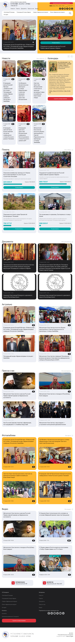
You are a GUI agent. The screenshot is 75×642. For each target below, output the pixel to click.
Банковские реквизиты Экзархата (61, 3)
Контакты (4, 613)
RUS (51, 6)
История (6, 14)
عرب (66, 6)
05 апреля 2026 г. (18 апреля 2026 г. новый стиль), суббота (64, 64)
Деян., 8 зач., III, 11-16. (55, 91)
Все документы (66, 241)
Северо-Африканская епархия (40, 12)
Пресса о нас (31, 8)
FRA (57, 6)
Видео (36, 8)
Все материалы (66, 371)
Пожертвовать (56, 42)
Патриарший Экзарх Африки (24, 12)
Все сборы (68, 150)
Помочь (18, 8)
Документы (24, 8)
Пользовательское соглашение (65, 634)
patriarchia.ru (20, 582)
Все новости (40, 58)
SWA (60, 6)
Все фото (68, 435)
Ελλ (70, 6)
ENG (54, 6)
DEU (63, 6)
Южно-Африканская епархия (57, 12)
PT (72, 6)
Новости (13, 8)
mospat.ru (50, 582)
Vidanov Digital (69, 636)
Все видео (68, 509)
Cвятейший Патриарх (9, 12)
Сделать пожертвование (60, 98)
